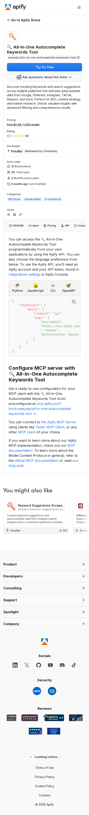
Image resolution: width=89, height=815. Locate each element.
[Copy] (44, 57)
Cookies (44, 647)
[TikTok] (74, 517)
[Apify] (15, 7)
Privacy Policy (44, 629)
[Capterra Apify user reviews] (53, 570)
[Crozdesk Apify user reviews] (53, 583)
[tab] (16, 225)
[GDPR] (37, 543)
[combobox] (44, 77)
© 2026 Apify (44, 657)
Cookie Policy (44, 638)
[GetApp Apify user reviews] (12, 570)
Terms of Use (44, 620)
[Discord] (62, 517)
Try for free (44, 67)
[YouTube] (50, 517)
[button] (44, 416)
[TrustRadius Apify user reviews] (35, 583)
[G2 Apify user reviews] (75, 570)
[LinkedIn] (15, 517)
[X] (27, 517)
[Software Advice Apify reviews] (29, 570)
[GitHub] (38, 517)
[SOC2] (52, 543)
